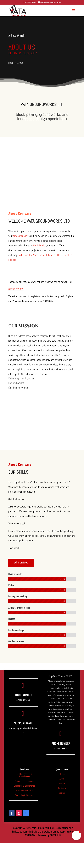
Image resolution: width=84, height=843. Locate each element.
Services (62, 783)
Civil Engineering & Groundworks (24, 775)
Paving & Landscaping (24, 781)
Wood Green (38, 255)
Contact (62, 792)
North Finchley (25, 255)
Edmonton (51, 255)
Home (62, 774)
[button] (76, 835)
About (62, 778)
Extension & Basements (24, 785)
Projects (62, 788)
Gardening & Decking (24, 795)
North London (39, 245)
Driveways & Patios (24, 790)
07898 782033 (15, 289)
